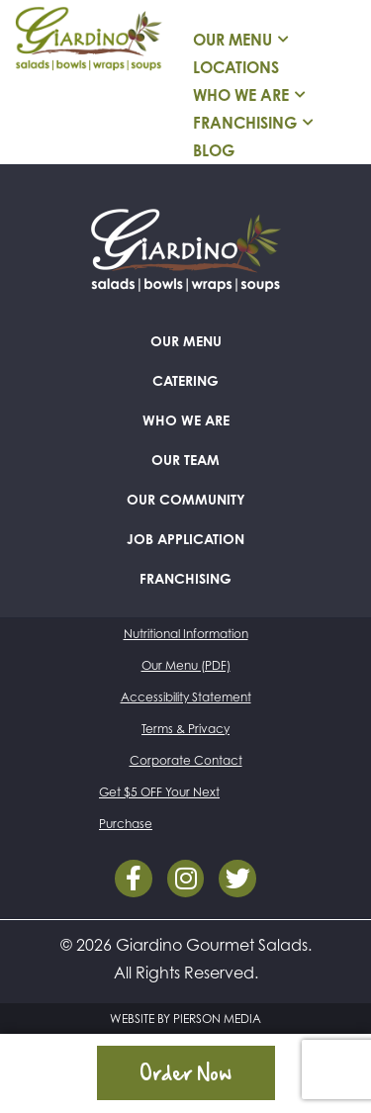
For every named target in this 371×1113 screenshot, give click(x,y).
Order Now (185, 1072)
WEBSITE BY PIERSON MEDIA (185, 1018)
